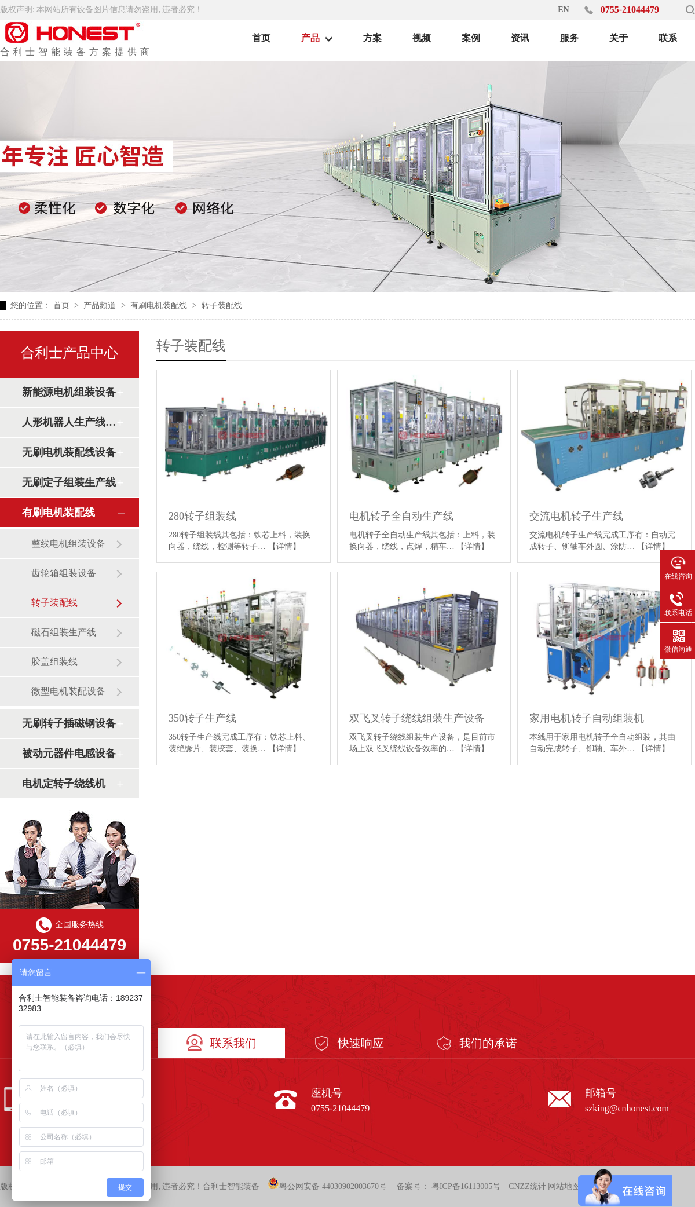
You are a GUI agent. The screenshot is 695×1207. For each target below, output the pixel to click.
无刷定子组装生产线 (69, 482)
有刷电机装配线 (159, 305)
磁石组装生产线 (63, 632)
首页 (62, 305)
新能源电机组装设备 (69, 392)
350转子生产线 (202, 718)
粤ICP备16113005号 (465, 1186)
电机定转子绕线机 (63, 783)
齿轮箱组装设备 (63, 573)
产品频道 (100, 305)
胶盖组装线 (54, 662)
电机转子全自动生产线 (401, 516)
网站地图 (564, 1186)
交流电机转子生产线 (576, 516)
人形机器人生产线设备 (69, 422)
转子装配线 (222, 305)
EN (563, 9)
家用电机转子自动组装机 (586, 718)
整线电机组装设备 (68, 543)
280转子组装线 (202, 516)
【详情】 (284, 546)
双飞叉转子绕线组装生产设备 (417, 718)
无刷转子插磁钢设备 (69, 723)
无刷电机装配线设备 (69, 452)
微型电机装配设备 (68, 691)
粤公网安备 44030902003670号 (327, 1184)
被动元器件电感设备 (69, 753)
